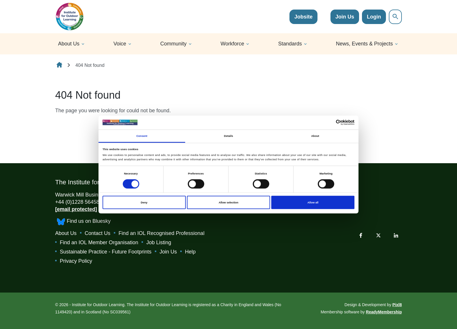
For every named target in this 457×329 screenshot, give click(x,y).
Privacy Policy (76, 261)
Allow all (312, 202)
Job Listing (158, 242)
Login (374, 17)
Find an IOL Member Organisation (99, 242)
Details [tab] (228, 135)
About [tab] (315, 135)
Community (173, 44)
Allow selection (228, 202)
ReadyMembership (384, 312)
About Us (68, 44)
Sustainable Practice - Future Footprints (105, 252)
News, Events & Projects (364, 44)
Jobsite (303, 17)
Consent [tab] (141, 135)
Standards (290, 44)
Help (190, 252)
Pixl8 (397, 304)
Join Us (344, 17)
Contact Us (97, 233)
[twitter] (378, 235)
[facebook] (361, 235)
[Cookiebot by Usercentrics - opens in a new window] (329, 122)
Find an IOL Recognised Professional (161, 233)
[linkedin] (396, 235)
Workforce (232, 44)
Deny (144, 202)
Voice (120, 44)
